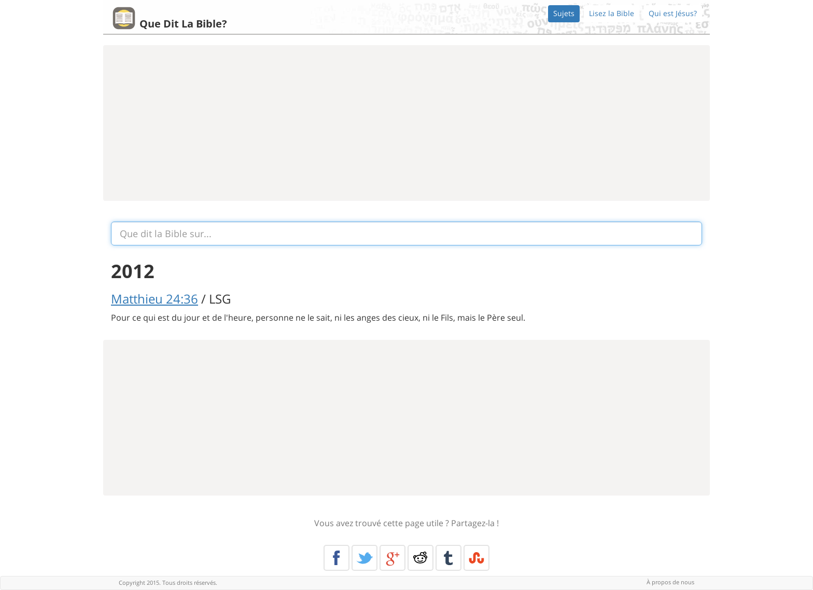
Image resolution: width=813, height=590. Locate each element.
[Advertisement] (406, 123)
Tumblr (448, 558)
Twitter (364, 558)
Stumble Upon (476, 558)
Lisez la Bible (611, 13)
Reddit (420, 558)
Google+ (392, 558)
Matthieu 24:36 (154, 298)
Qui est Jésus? (673, 13)
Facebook (336, 558)
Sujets (563, 13)
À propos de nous (670, 582)
